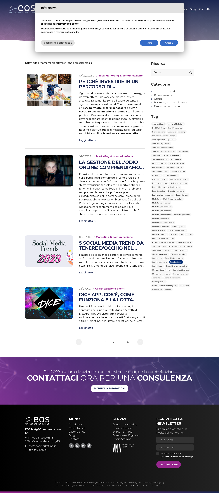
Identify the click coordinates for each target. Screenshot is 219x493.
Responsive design (183, 242)
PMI (181, 234)
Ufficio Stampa (122, 439)
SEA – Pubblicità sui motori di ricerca (177, 246)
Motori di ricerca (158, 230)
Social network (176, 262)
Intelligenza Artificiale (178, 183)
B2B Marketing (158, 128)
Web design (157, 290)
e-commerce (176, 159)
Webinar (168, 290)
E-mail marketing (159, 163)
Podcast (189, 234)
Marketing (156, 199)
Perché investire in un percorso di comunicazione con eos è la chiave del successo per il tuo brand (111, 84)
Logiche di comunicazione (163, 195)
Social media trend (159, 262)
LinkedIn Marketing (176, 191)
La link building (173, 187)
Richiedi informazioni (109, 388)
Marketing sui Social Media (163, 223)
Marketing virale (178, 226)
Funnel (179, 167)
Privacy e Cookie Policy (126, 482)
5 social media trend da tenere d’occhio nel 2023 (111, 246)
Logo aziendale (182, 195)
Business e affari (163, 95)
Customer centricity (160, 159)
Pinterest (173, 234)
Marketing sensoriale (160, 219)
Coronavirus (157, 155)
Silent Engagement (160, 254)
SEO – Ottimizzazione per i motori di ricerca (169, 250)
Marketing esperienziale (162, 215)
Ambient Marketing (176, 124)
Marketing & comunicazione (171, 102)
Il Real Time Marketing (179, 179)
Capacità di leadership (176, 132)
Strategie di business (181, 270)
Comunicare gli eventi (161, 144)
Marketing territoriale (160, 226)
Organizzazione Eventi (177, 230)
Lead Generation (158, 191)
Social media (157, 258)
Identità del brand (171, 175)
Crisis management (172, 155)
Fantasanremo (158, 167)
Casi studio (156, 136)
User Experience (158, 282)
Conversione (183, 152)
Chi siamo (75, 424)
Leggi (86, 140)
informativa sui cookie (67, 23)
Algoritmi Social (158, 124)
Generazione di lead (160, 171)
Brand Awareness (174, 128)
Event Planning (123, 431)
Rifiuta (149, 42)
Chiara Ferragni (169, 136)
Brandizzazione (158, 132)
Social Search (157, 266)
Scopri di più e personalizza (58, 42)
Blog (72, 435)
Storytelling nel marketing (176, 266)
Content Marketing (125, 424)
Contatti (74, 439)
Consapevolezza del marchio (163, 152)
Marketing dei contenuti (162, 207)
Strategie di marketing (161, 274)
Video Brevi (184, 286)
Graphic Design (123, 428)
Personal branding (159, 234)
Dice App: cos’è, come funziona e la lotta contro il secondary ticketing (107, 297)
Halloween (156, 175)
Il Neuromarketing (159, 179)
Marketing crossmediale (172, 199)
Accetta (169, 42)
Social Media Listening (174, 258)
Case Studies (77, 428)
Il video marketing (159, 183)
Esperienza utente (176, 163)
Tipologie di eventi (180, 274)
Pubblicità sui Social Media (163, 242)
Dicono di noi (77, 431)
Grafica (158, 98)
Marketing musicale (182, 215)
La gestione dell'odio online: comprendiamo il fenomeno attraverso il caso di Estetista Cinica (109, 165)
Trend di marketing (172, 278)
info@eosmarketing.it (42, 446)
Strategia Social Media (161, 270)
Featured (170, 167)
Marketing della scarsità (161, 211)
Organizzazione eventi (167, 106)
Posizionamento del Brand (163, 238)
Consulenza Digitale (126, 435)
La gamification (158, 187)
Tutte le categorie (165, 91)
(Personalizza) (144, 482)
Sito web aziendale (178, 254)
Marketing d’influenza (161, 203)
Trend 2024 (157, 278)
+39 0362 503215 (37, 449)
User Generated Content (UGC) (164, 286)
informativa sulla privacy (179, 456)
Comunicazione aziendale (162, 148)
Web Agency (158, 482)
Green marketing (178, 171)
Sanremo (156, 246)
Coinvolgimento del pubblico (163, 140)
